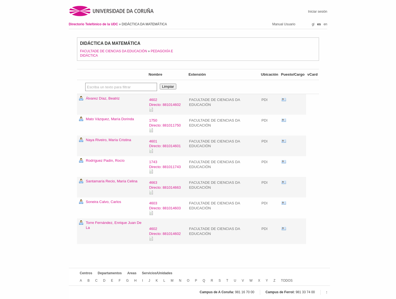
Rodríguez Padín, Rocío (105, 160)
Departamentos (110, 273)
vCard (284, 99)
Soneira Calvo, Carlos (103, 202)
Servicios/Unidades (157, 273)
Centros (86, 273)
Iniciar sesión (317, 11)
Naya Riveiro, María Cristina (108, 140)
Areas (131, 273)
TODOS (287, 280)
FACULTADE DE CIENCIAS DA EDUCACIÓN (113, 51)
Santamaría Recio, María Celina (112, 181)
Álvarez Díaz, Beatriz (103, 98)
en (325, 24)
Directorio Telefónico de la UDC (94, 24)
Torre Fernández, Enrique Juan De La (113, 225)
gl (313, 24)
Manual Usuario (283, 24)
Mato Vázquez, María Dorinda (110, 119)
